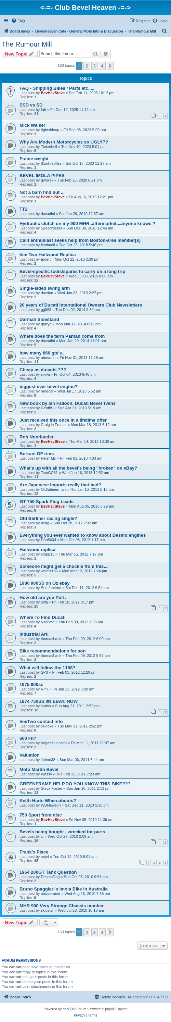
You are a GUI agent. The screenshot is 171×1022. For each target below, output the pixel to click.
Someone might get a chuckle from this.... (64, 566)
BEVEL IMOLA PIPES (42, 175)
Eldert (46, 259)
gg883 (46, 310)
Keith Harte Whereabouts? (47, 800)
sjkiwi (45, 374)
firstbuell (48, 245)
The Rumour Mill (27, 44)
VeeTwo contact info (41, 721)
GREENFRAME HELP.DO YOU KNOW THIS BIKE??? (75, 783)
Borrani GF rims (36, 453)
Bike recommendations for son (52, 650)
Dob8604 (48, 540)
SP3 (44, 672)
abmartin (48, 358)
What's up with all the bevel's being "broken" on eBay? (78, 468)
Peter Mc (48, 458)
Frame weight (34, 158)
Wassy (46, 774)
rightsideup (50, 130)
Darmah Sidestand (39, 319)
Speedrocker (51, 228)
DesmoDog (50, 877)
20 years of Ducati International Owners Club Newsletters (80, 305)
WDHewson (51, 805)
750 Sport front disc (40, 815)
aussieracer (50, 894)
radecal (47, 391)
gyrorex (47, 180)
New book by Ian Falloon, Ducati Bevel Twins (67, 403)
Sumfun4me (51, 588)
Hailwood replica (37, 549)
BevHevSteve (53, 93)
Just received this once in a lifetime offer (63, 420)
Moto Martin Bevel (38, 769)
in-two (46, 706)
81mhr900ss (51, 163)
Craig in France (53, 425)
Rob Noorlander (36, 436)
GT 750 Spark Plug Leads (46, 501)
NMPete (47, 622)
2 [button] (87, 66)
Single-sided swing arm (44, 288)
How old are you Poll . (42, 597)
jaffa (44, 602)
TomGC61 (49, 473)
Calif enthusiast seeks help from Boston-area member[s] (80, 240)
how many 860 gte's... (42, 353)
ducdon (47, 293)
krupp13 (47, 554)
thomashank (51, 639)
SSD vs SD (30, 105)
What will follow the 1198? (47, 667)
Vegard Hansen (54, 743)
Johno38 (48, 760)
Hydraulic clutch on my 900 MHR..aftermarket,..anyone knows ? (87, 223)
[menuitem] (18, 21)
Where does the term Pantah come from (62, 336)
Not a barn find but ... (42, 192)
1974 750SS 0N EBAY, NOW (48, 701)
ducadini (48, 214)
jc (42, 836)
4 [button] (102, 66)
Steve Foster (51, 788)
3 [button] (94, 66)
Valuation (29, 755)
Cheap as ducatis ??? (42, 369)
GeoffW (47, 408)
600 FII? (27, 738)
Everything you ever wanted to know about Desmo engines (82, 535)
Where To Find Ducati (42, 617)
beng (45, 523)
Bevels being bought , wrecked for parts (62, 831)
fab (43, 110)
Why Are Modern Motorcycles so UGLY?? (63, 142)
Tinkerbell (49, 147)
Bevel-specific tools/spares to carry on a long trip (72, 271)
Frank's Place (34, 852)
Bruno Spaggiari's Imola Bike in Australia (63, 889)
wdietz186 (49, 571)
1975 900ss (31, 684)
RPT (44, 689)
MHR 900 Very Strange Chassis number (61, 905)
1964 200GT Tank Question (48, 872)
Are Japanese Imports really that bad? (60, 484)
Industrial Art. (34, 634)
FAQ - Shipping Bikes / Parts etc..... (56, 88)
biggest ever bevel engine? (48, 386)
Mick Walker (32, 125)
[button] (110, 66)
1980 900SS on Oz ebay (44, 583)
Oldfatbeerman (53, 489)
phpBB (68, 1009)
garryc (46, 324)
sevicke (47, 726)
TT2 (23, 209)
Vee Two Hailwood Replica (47, 254)
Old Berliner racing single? (48, 518)
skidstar (47, 910)
